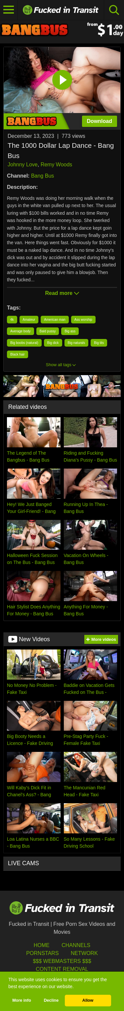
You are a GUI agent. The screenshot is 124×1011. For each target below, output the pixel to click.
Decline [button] (51, 1000)
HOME (42, 945)
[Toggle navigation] (9, 10)
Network (84, 953)
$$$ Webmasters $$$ (62, 961)
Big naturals (76, 343)
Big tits (99, 343)
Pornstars (42, 953)
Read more (62, 293)
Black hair (17, 354)
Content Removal (62, 969)
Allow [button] (88, 1000)
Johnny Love (23, 164)
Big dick (53, 343)
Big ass (69, 331)
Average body (20, 331)
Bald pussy (48, 331)
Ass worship (83, 319)
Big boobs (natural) (24, 343)
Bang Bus (42, 176)
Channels (76, 945)
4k (12, 319)
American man (54, 319)
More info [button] (21, 1000)
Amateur (29, 319)
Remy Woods (56, 164)
